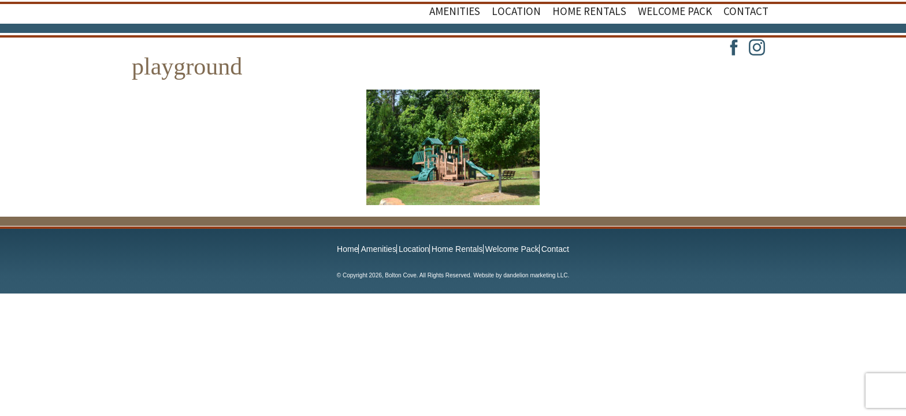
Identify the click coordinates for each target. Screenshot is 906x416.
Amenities (378, 249)
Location (414, 249)
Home (347, 249)
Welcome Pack (512, 249)
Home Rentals (457, 249)
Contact (555, 249)
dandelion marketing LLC (535, 275)
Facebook (733, 47)
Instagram (756, 47)
